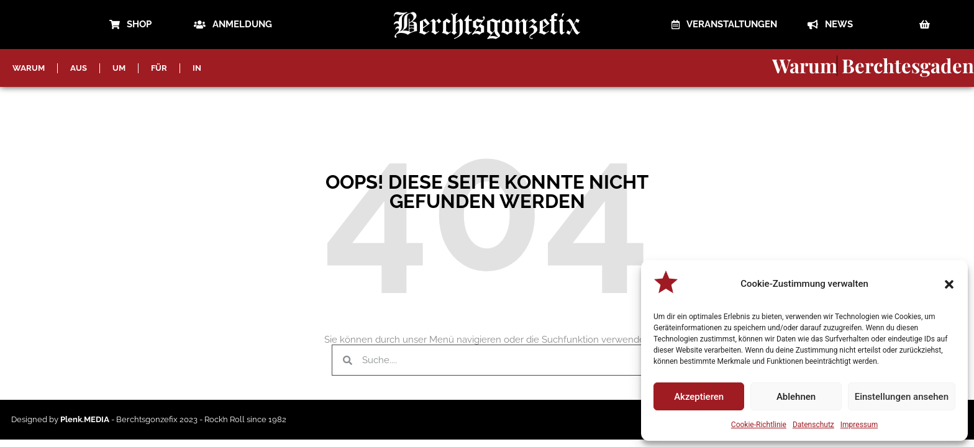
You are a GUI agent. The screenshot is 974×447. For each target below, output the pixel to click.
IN (197, 68)
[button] (949, 284)
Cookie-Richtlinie (758, 424)
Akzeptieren (699, 396)
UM (118, 68)
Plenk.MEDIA (84, 419)
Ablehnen (796, 396)
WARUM (28, 68)
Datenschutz (813, 424)
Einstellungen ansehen (902, 396)
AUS (78, 68)
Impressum (859, 424)
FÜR (159, 68)
